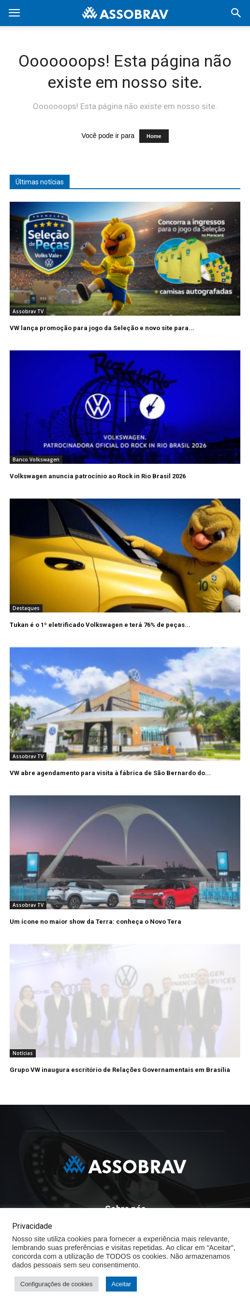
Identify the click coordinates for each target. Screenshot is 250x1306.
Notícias (23, 1053)
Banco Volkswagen (36, 459)
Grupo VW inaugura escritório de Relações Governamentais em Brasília (120, 1069)
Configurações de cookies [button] (56, 1284)
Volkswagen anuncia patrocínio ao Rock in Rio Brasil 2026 (98, 476)
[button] (236, 13)
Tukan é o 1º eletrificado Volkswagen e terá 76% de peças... (100, 624)
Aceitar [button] (121, 1284)
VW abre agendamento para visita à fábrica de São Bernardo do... (110, 773)
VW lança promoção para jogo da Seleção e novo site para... (102, 328)
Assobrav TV (28, 311)
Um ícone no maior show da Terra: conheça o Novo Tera (95, 921)
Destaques (26, 608)
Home (154, 136)
